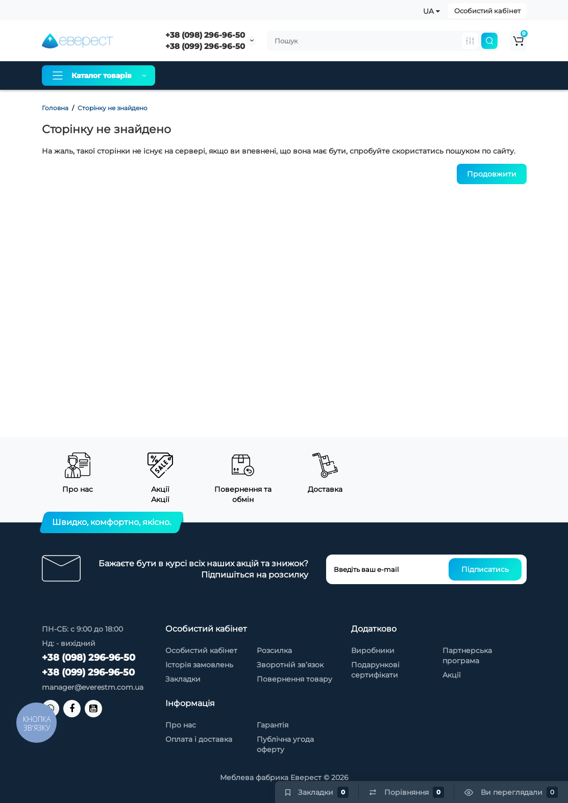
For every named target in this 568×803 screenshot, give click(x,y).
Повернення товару (294, 679)
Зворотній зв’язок (290, 664)
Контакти (451, 75)
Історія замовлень (199, 664)
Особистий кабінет (487, 11)
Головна (55, 108)
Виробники (372, 650)
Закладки (183, 679)
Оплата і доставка (252, 75)
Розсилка (274, 650)
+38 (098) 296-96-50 (205, 35)
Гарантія (317, 75)
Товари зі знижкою (383, 75)
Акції (451, 675)
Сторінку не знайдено (112, 108)
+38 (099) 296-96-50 (205, 46)
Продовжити (491, 174)
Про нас (188, 75)
